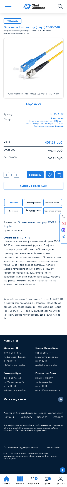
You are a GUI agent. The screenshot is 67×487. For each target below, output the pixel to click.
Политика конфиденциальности (21, 447)
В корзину (35, 174)
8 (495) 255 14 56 (12, 352)
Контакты (11, 340)
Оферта (58, 416)
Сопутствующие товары (33, 211)
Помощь (9, 416)
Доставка (13, 211)
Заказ (42, 412)
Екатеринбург (12, 372)
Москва (9, 347)
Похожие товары (52, 202)
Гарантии (32, 412)
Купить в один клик (33, 186)
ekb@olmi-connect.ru (15, 390)
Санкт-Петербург (46, 347)
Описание (13, 202)
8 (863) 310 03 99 (44, 378)
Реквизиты (26, 416)
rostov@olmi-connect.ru (47, 390)
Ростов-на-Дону (45, 372)
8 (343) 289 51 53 (12, 378)
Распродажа (55, 412)
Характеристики (33, 202)
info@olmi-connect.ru (14, 365)
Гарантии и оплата (52, 211)
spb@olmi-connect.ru (46, 365)
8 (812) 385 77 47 (44, 352)
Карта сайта (53, 447)
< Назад (12, 20)
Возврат (42, 416)
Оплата (21, 412)
